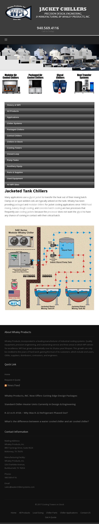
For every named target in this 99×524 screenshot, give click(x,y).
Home (7, 374)
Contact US (85, 512)
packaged (19, 204)
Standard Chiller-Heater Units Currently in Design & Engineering (40, 404)
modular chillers (36, 204)
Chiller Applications (69, 512)
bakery (15, 208)
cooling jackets (27, 211)
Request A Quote (12, 379)
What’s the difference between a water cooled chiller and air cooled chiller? (47, 421)
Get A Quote (50, 517)
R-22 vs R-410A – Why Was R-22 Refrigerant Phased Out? (36, 412)
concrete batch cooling (50, 208)
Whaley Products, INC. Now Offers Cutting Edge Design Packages (41, 395)
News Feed (13, 385)
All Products (24, 512)
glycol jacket (35, 197)
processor (52, 211)
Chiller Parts (51, 512)
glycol (80, 211)
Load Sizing (38, 512)
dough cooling (26, 208)
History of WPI (49, 105)
